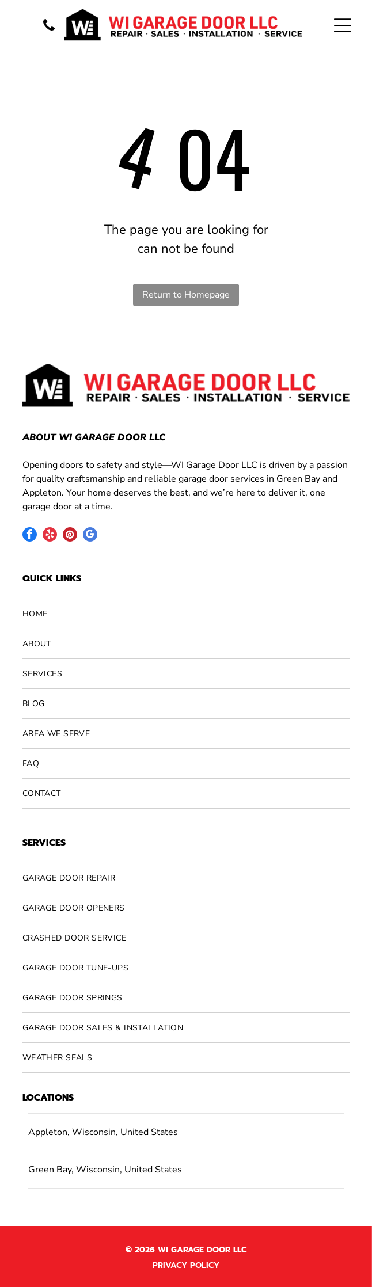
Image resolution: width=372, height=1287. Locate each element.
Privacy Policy (186, 1265)
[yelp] (50, 535)
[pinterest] (70, 535)
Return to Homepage (186, 294)
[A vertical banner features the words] (49, 31)
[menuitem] (186, 614)
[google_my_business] (90, 535)
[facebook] (29, 535)
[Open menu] (342, 25)
